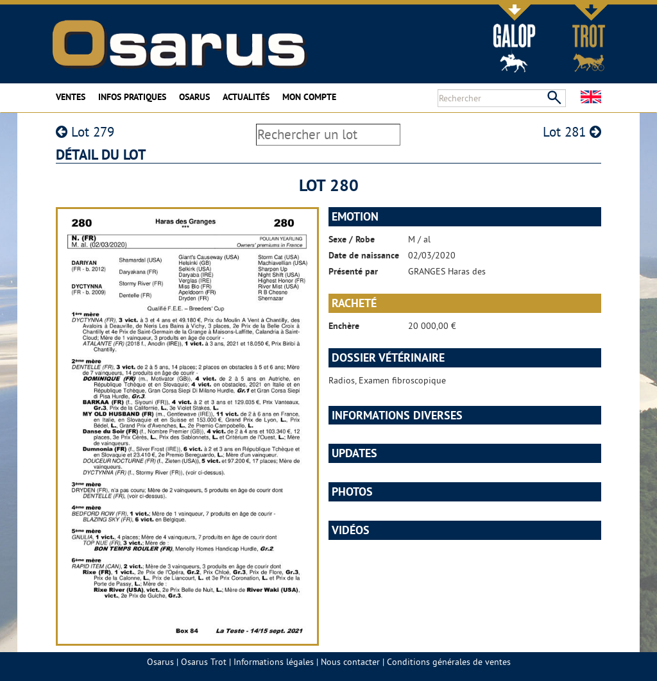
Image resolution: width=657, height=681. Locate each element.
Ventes (70, 97)
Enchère (343, 326)
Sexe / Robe (351, 239)
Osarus (194, 97)
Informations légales (274, 662)
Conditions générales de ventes (449, 662)
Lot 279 (85, 131)
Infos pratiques (132, 97)
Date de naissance (363, 255)
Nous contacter (350, 662)
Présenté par (353, 271)
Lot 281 (572, 131)
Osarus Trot (203, 662)
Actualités (246, 97)
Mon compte (309, 97)
